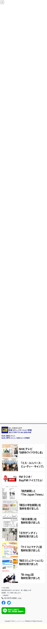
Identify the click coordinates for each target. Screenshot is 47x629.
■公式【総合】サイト (8, 436)
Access (5, 595)
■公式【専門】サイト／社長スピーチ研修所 (16, 438)
